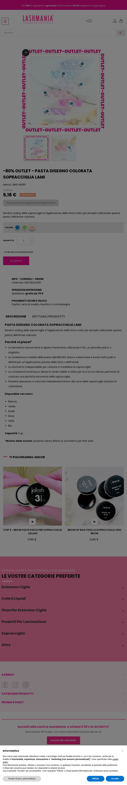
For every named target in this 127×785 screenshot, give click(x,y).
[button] (122, 751)
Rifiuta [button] (95, 778)
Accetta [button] (115, 778)
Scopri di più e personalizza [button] (22, 778)
